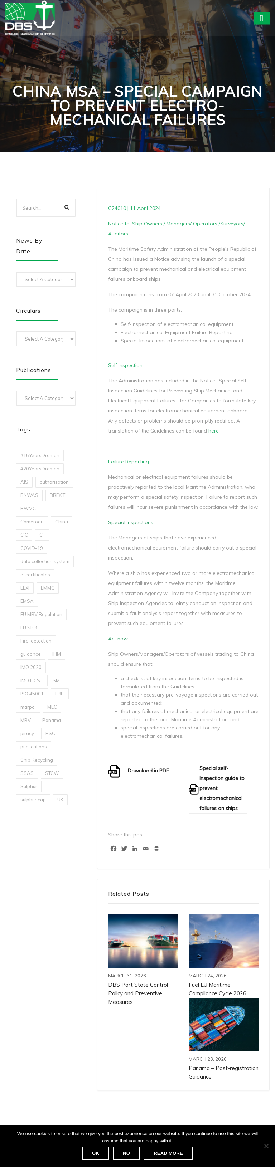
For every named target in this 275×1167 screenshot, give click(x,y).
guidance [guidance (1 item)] (30, 654)
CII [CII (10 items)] (42, 535)
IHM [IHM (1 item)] (56, 654)
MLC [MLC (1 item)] (52, 707)
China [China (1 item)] (61, 521)
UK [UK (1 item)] (60, 799)
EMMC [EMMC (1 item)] (47, 588)
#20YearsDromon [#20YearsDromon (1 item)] (39, 469)
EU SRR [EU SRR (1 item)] (28, 627)
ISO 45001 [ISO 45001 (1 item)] (32, 694)
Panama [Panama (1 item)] (51, 720)
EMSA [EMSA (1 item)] (27, 601)
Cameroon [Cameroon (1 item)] (32, 521)
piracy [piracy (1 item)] (27, 733)
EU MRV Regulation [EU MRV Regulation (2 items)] (41, 614)
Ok (95, 1153)
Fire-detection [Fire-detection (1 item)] (36, 641)
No (126, 1153)
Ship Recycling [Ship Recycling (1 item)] (36, 760)
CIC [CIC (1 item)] (24, 535)
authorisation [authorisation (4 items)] (54, 482)
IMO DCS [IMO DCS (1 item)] (30, 680)
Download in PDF (148, 770)
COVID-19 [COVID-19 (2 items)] (31, 548)
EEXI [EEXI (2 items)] (24, 588)
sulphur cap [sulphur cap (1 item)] (33, 799)
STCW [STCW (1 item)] (52, 773)
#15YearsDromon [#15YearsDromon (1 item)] (39, 455)
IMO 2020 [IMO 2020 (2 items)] (31, 667)
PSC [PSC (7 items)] (50, 733)
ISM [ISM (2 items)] (56, 680)
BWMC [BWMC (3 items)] (28, 508)
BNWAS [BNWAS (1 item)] (29, 495)
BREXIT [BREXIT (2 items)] (57, 495)
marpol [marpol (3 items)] (28, 707)
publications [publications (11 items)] (33, 746)
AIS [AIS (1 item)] (24, 482)
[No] (266, 1145)
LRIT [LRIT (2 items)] (59, 694)
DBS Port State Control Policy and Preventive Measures (138, 993)
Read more (168, 1153)
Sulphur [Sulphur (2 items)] (28, 786)
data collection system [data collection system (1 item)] (44, 561)
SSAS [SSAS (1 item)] (27, 773)
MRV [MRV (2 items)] (25, 720)
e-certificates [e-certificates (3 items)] (35, 574)
